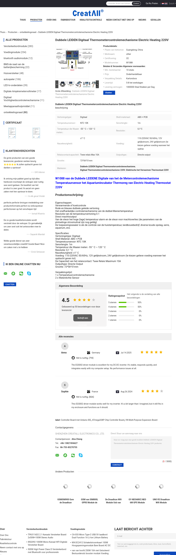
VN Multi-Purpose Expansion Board (141, 420)
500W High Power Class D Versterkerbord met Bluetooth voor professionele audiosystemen (47, 551)
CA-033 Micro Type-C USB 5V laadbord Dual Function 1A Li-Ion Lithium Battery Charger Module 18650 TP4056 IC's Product (90, 536)
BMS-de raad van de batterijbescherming (14, 66)
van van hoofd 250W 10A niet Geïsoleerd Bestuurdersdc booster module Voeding (90, 552)
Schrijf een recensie (82, 319)
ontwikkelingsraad (28, 32)
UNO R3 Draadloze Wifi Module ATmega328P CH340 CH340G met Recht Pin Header (161, 501)
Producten (36, 20)
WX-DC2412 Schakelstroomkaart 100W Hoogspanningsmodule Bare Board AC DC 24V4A (91, 544)
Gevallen (155, 20)
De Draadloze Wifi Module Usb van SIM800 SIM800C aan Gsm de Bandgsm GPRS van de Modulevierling (113, 501)
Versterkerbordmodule (15, 46)
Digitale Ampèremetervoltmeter (20, 91)
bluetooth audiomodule (16, 58)
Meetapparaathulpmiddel (17, 106)
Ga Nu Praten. (152, 3)
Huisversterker (11, 73)
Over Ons (51, 20)
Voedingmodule (12, 52)
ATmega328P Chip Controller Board (108, 420)
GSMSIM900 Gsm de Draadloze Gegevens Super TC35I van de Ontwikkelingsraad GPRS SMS (65, 501)
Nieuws (142, 20)
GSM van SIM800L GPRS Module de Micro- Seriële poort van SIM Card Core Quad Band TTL (89, 501)
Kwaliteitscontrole (91, 20)
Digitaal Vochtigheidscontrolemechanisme (21, 99)
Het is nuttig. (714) (84, 358)
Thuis (23, 20)
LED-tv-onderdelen (13, 85)
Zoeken (136, 3)
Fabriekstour (68, 20)
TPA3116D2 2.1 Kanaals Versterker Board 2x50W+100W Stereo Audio (47, 536)
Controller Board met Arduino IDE (76, 420)
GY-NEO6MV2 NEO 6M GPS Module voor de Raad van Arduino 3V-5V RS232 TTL (137, 501)
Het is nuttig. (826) (85, 397)
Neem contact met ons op (120, 20)
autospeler (9, 79)
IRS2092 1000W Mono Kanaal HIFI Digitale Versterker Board (47, 543)
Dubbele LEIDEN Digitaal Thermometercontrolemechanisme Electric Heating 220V (74, 94)
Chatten (108, 93)
